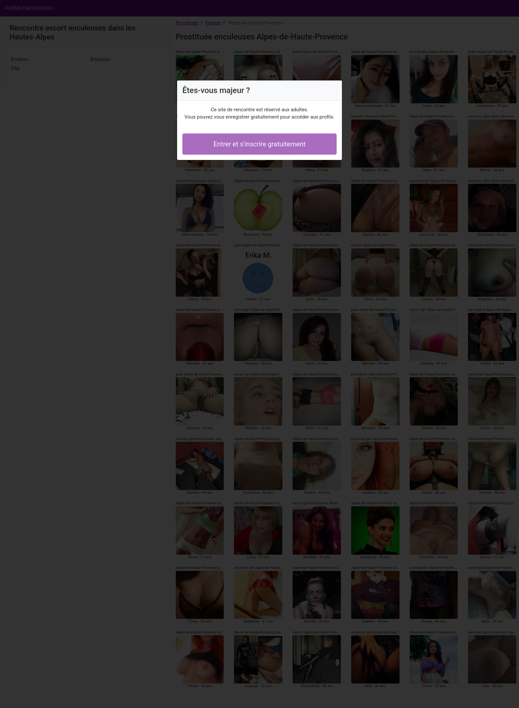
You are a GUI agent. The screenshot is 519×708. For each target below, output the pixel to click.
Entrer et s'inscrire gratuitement (259, 144)
